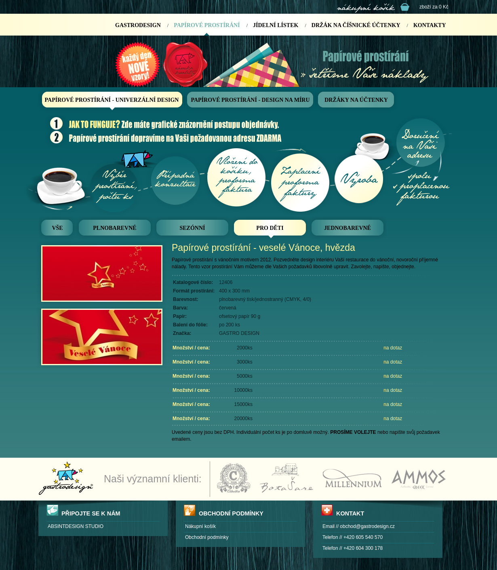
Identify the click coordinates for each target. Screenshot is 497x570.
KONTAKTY (429, 25)
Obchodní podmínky (206, 537)
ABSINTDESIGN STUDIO (75, 526)
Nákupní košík (200, 526)
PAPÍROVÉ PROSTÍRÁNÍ (207, 25)
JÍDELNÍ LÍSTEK (275, 25)
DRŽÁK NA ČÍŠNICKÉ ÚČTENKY (356, 25)
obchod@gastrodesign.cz (367, 526)
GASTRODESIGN (138, 25)
